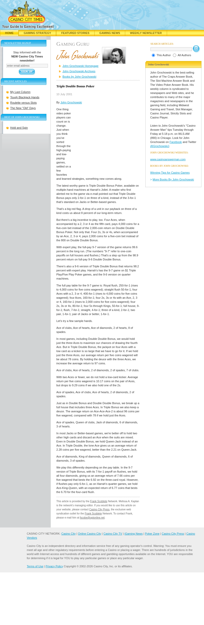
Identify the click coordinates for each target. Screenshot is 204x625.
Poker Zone (152, 533)
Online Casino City (89, 533)
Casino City (68, 533)
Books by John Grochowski (79, 76)
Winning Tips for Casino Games (170, 172)
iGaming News (133, 533)
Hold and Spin (19, 127)
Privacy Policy (54, 566)
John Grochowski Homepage (80, 65)
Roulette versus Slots (23, 102)
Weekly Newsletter (146, 32)
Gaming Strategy (37, 32)
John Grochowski (71, 102)
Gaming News (109, 32)
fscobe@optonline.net (92, 517)
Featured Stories (75, 32)
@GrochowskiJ (159, 146)
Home (9, 32)
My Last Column (20, 91)
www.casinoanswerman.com (168, 159)
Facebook (176, 141)
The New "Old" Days (23, 108)
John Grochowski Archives (78, 71)
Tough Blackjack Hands (24, 97)
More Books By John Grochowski (173, 179)
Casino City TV (113, 533)
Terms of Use (35, 566)
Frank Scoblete (98, 501)
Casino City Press (99, 509)
